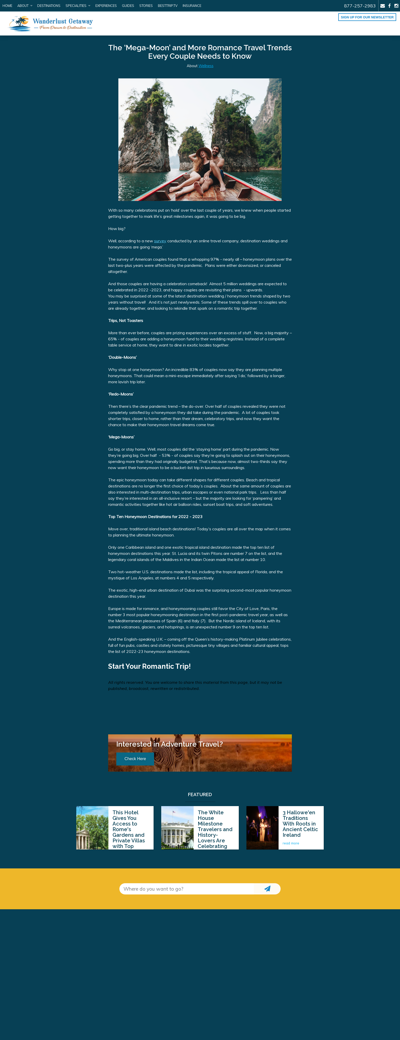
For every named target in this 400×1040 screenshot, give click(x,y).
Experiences (106, 6)
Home (7, 6)
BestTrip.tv (168, 6)
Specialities (76, 6)
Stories (146, 6)
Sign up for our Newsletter (367, 17)
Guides (128, 6)
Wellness (206, 66)
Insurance (192, 6)
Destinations (48, 6)
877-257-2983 (360, 5)
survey (160, 240)
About (23, 6)
